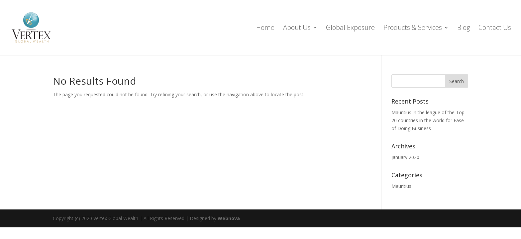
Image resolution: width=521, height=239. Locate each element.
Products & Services (412, 28)
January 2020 (405, 157)
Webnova (229, 218)
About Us (297, 28)
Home (265, 28)
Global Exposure (350, 28)
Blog (463, 28)
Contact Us (494, 28)
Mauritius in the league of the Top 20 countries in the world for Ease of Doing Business (428, 120)
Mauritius (401, 186)
